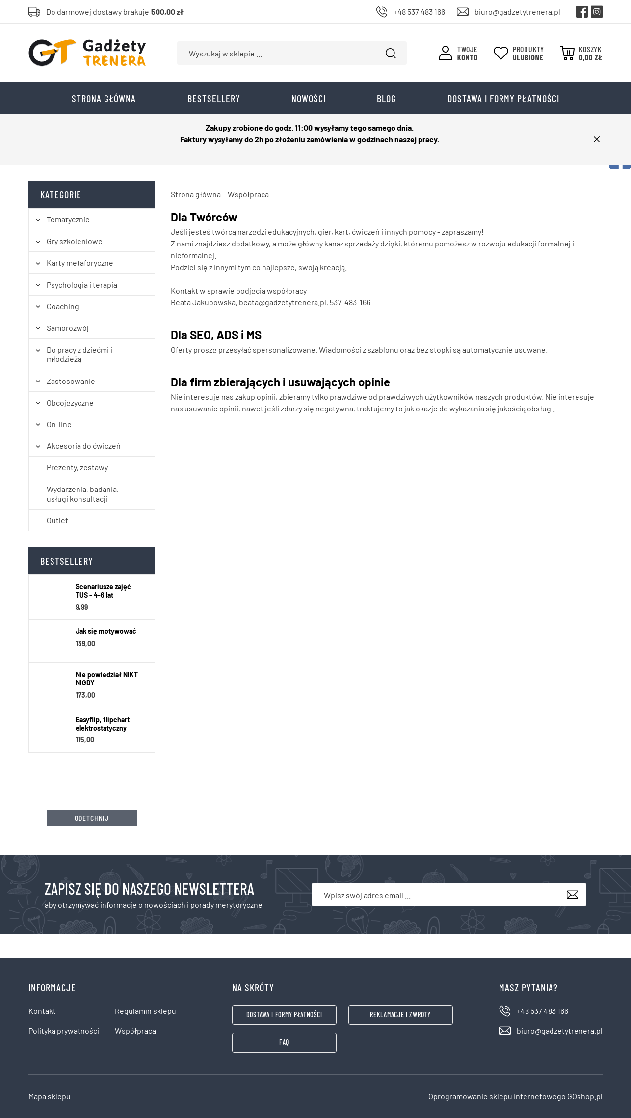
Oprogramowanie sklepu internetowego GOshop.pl (515, 1096)
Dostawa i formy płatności (503, 98)
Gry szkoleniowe (75, 240)
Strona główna (104, 98)
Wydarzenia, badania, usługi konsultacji (83, 493)
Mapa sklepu (49, 1096)
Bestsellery (213, 98)
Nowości (308, 98)
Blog (386, 98)
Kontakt (42, 1010)
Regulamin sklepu (145, 1010)
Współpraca (135, 1030)
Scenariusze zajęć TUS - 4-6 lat (103, 591)
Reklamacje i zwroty (400, 1014)
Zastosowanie (71, 380)
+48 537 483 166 (419, 11)
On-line (59, 424)
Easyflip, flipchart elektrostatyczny (103, 724)
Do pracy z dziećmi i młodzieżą (79, 354)
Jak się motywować (106, 631)
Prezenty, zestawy (77, 467)
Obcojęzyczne (70, 402)
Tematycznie (68, 219)
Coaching (63, 306)
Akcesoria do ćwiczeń (84, 445)
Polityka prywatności (63, 1030)
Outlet (57, 520)
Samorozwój (68, 327)
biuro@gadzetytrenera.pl (517, 11)
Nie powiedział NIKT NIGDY (107, 679)
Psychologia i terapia (82, 284)
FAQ (284, 1042)
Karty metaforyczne (80, 262)
